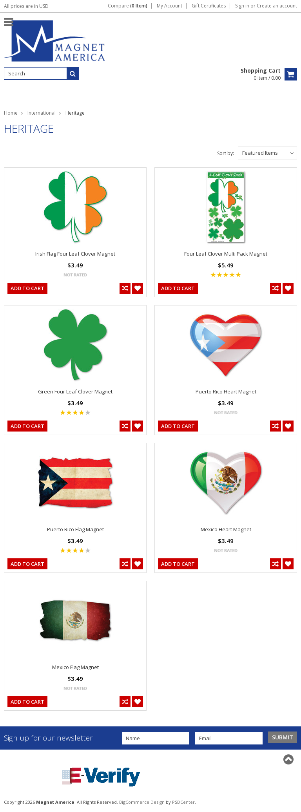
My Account (169, 6)
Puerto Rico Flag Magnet (75, 529)
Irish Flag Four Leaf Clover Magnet (75, 253)
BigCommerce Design (142, 802)
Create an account (277, 6)
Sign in (242, 6)
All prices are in (26, 6)
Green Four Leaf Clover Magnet (75, 391)
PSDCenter (183, 802)
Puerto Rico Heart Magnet (226, 391)
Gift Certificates (209, 6)
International (41, 113)
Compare (127, 6)
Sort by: (225, 153)
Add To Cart (27, 288)
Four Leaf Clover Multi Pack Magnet (225, 253)
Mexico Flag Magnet (75, 667)
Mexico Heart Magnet (226, 529)
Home (11, 113)
